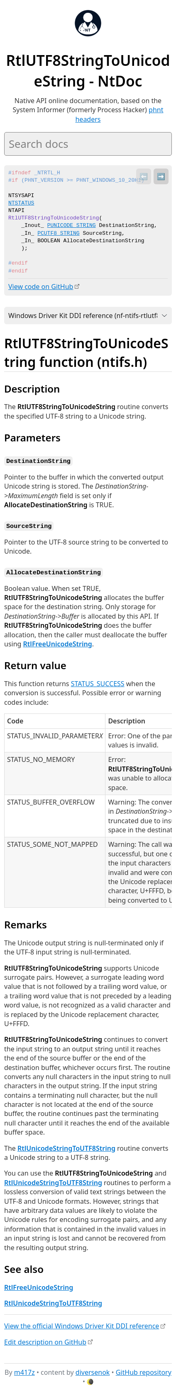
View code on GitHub (40, 286)
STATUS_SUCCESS (98, 682)
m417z (24, 1370)
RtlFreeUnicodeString (57, 642)
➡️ (161, 176)
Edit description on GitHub (45, 1340)
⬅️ (143, 176)
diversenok (93, 1370)
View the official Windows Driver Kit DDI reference (81, 1324)
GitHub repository (143, 1370)
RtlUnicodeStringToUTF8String (66, 1146)
